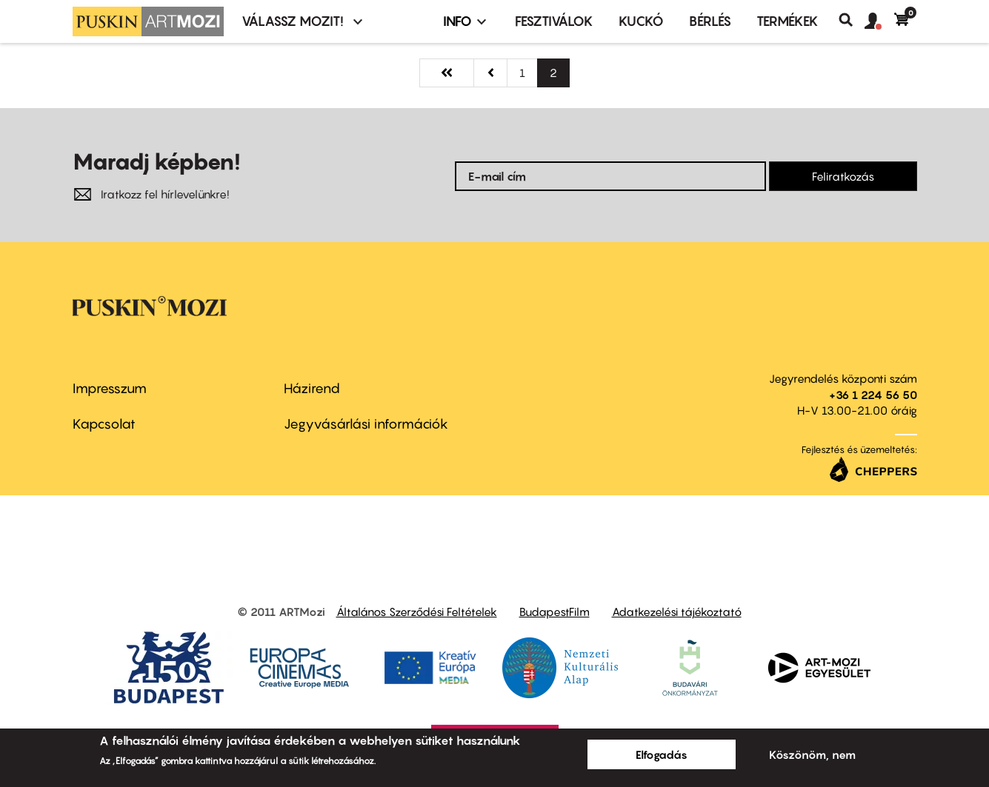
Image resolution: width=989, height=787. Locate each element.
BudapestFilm (554, 611)
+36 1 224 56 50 (873, 394)
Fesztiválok (554, 21)
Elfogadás (661, 754)
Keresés (852, 20)
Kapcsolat (104, 424)
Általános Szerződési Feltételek (416, 611)
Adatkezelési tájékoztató (677, 611)
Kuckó (641, 21)
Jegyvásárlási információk (366, 424)
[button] (879, 21)
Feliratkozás (843, 176)
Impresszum (110, 388)
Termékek (787, 21)
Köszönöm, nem (812, 754)
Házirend (312, 388)
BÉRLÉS (710, 21)
